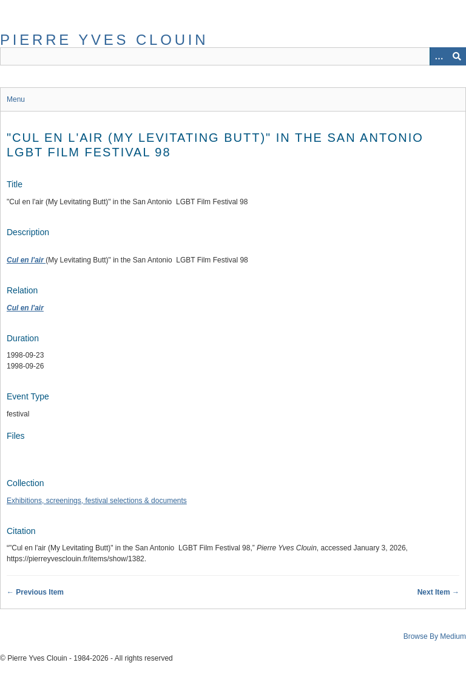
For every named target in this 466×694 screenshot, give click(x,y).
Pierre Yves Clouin (104, 40)
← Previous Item (35, 592)
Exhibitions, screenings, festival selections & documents (97, 500)
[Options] (439, 56)
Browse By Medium (435, 636)
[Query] (233, 56)
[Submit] (457, 56)
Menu (16, 99)
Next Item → (438, 592)
